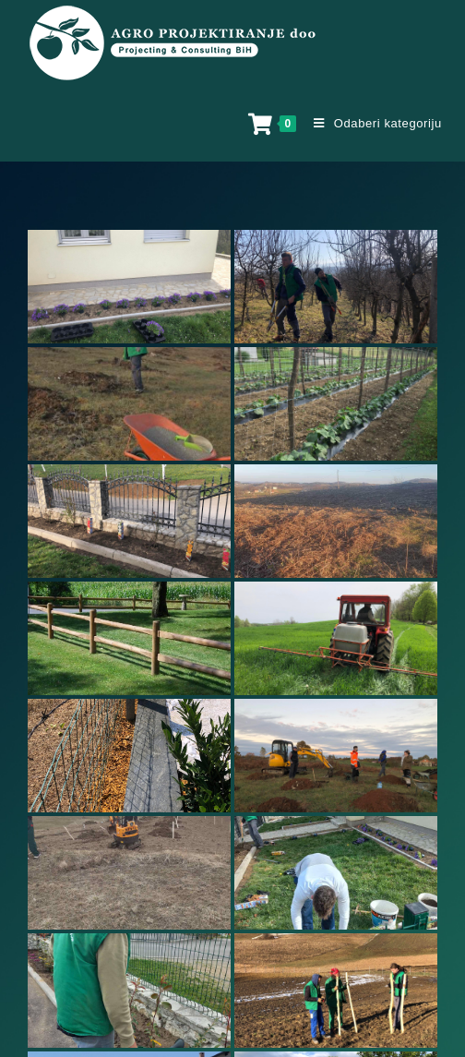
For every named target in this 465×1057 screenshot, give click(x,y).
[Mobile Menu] (371, 123)
